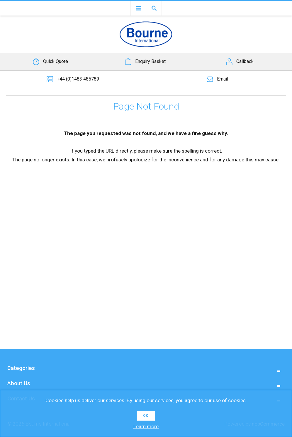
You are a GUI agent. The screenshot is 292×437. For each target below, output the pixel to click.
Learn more (146, 426)
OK (145, 416)
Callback (245, 61)
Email (222, 79)
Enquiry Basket (150, 61)
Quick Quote (55, 61)
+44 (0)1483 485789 (78, 79)
